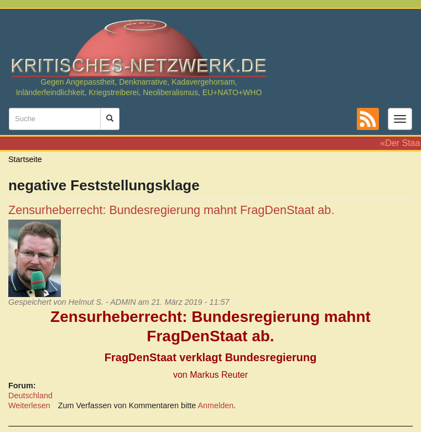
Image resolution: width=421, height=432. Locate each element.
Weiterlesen (29, 405)
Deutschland (30, 395)
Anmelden (216, 405)
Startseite (25, 159)
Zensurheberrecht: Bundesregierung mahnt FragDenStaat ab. (171, 210)
